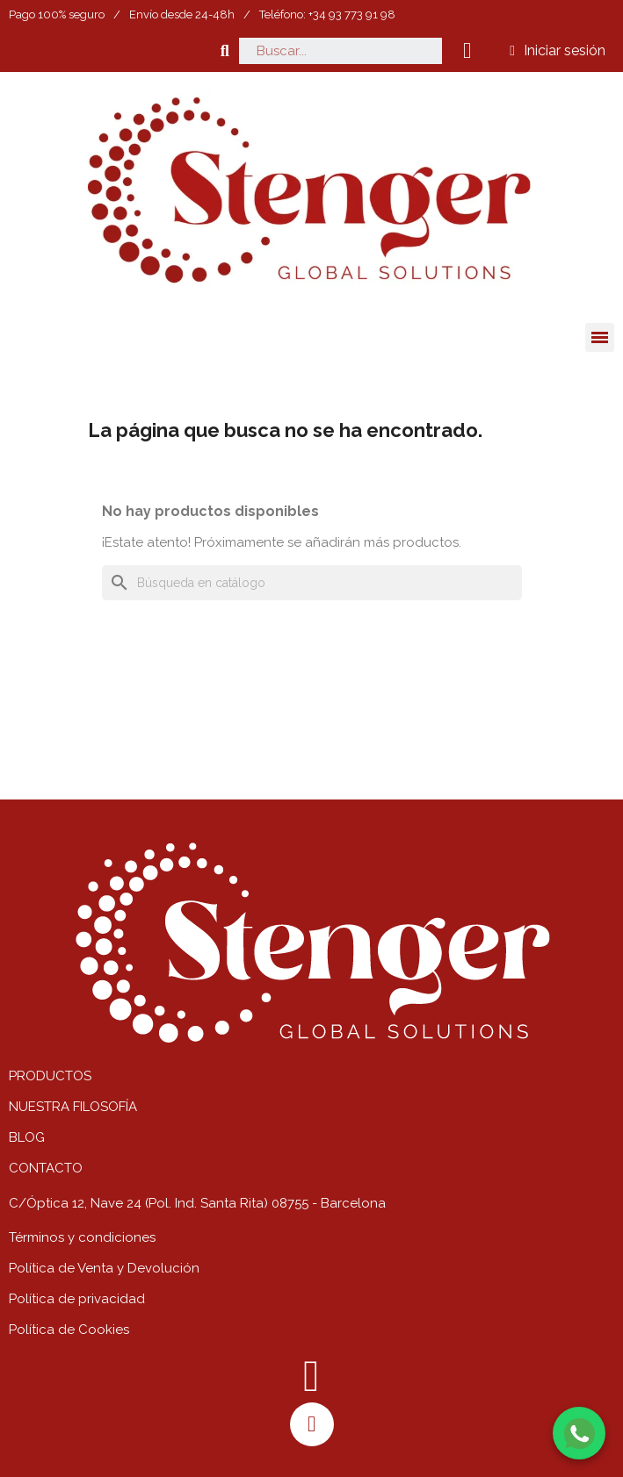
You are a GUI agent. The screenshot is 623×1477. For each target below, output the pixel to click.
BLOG (27, 1137)
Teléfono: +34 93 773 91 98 (327, 14)
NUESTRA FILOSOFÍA (73, 1107)
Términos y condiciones (82, 1237)
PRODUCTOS (50, 1076)
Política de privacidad (77, 1299)
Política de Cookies (69, 1329)
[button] (224, 50)
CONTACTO (46, 1168)
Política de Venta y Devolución (104, 1268)
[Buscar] (312, 582)
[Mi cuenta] (557, 51)
